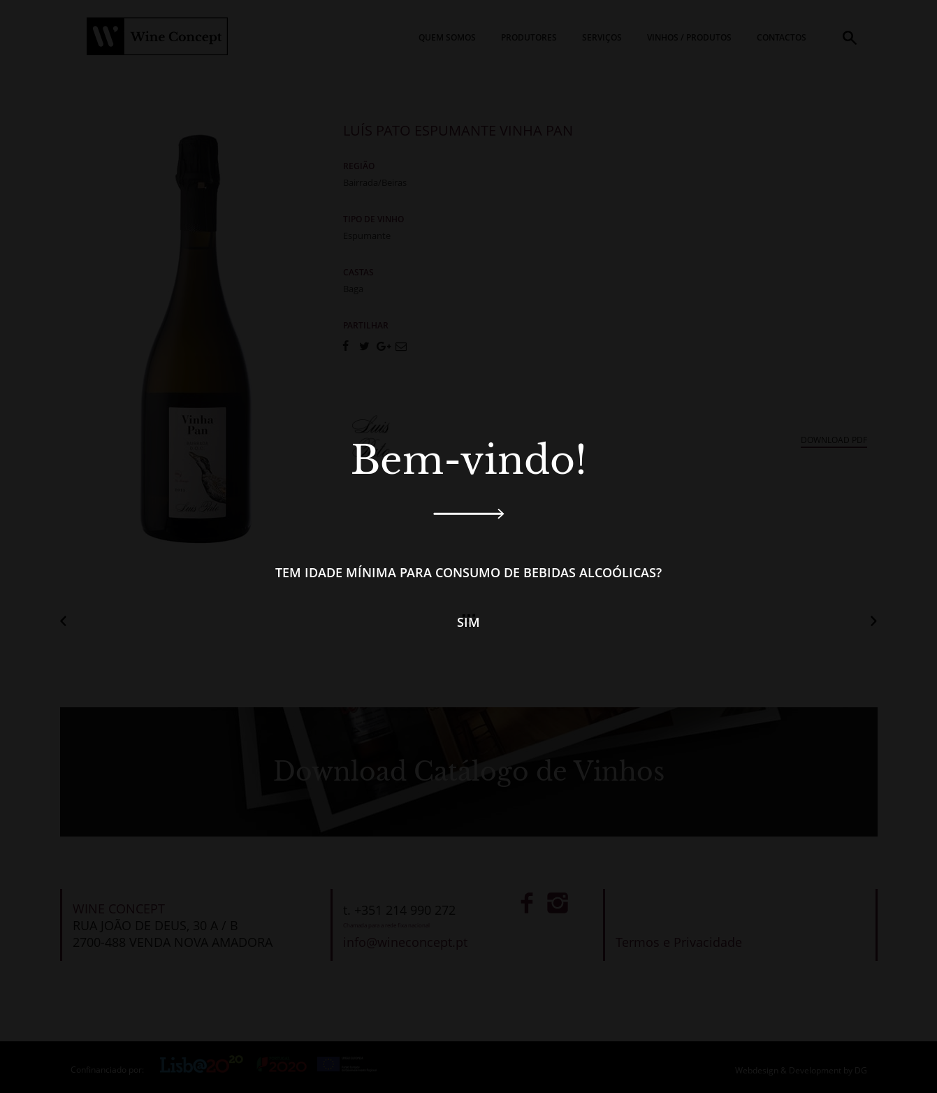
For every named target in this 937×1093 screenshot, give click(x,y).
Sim (468, 622)
